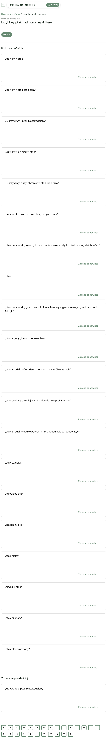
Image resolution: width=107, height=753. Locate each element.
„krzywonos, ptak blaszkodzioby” (53, 698)
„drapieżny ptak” (53, 534)
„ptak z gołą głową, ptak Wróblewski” (53, 348)
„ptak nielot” (53, 565)
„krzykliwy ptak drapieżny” (53, 99)
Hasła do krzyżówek (10, 14)
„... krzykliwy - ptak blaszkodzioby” (53, 130)
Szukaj (53, 5)
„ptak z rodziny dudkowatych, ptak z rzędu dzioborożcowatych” (53, 441)
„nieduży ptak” (53, 596)
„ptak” (53, 286)
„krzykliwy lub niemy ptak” (53, 161)
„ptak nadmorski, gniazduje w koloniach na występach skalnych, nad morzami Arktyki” (53, 317)
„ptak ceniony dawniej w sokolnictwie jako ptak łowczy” (53, 410)
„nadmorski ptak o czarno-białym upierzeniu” (53, 224)
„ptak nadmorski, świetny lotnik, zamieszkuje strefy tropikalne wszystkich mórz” (53, 255)
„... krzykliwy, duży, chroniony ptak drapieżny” (53, 193)
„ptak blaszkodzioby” (53, 659)
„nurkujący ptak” (53, 503)
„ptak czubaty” (53, 628)
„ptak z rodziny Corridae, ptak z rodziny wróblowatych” (53, 379)
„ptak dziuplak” (53, 472)
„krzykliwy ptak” (53, 68)
